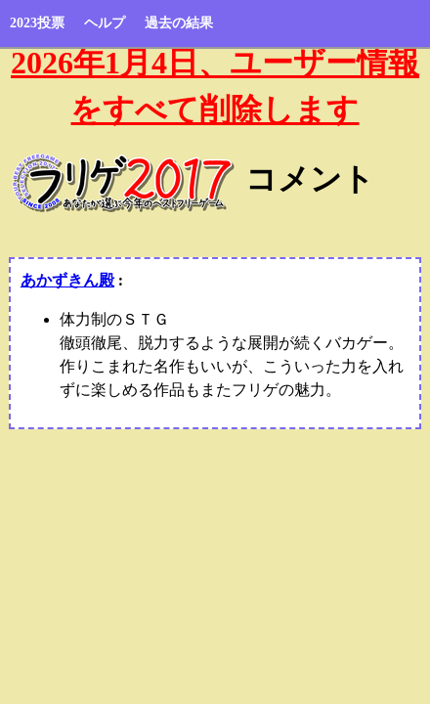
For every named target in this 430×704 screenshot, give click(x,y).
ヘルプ (104, 23)
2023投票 (37, 23)
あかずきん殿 (67, 280)
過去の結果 (179, 23)
